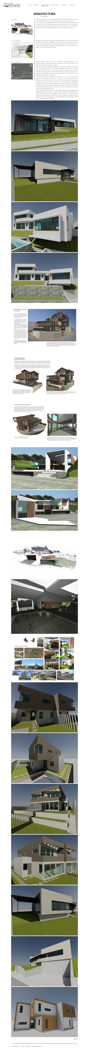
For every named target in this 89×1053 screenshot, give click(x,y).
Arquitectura (45, 5)
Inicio (30, 5)
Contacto (72, 5)
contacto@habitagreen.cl (37, 1046)
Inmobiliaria (64, 5)
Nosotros (36, 5)
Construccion (55, 5)
